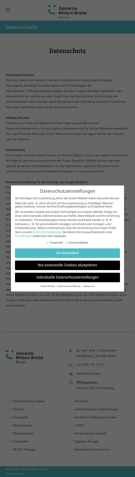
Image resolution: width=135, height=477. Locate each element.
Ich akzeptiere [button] (67, 253)
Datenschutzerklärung (47, 232)
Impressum (89, 286)
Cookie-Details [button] (48, 286)
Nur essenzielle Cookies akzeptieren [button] (67, 265)
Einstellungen (23, 236)
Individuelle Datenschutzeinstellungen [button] (67, 277)
